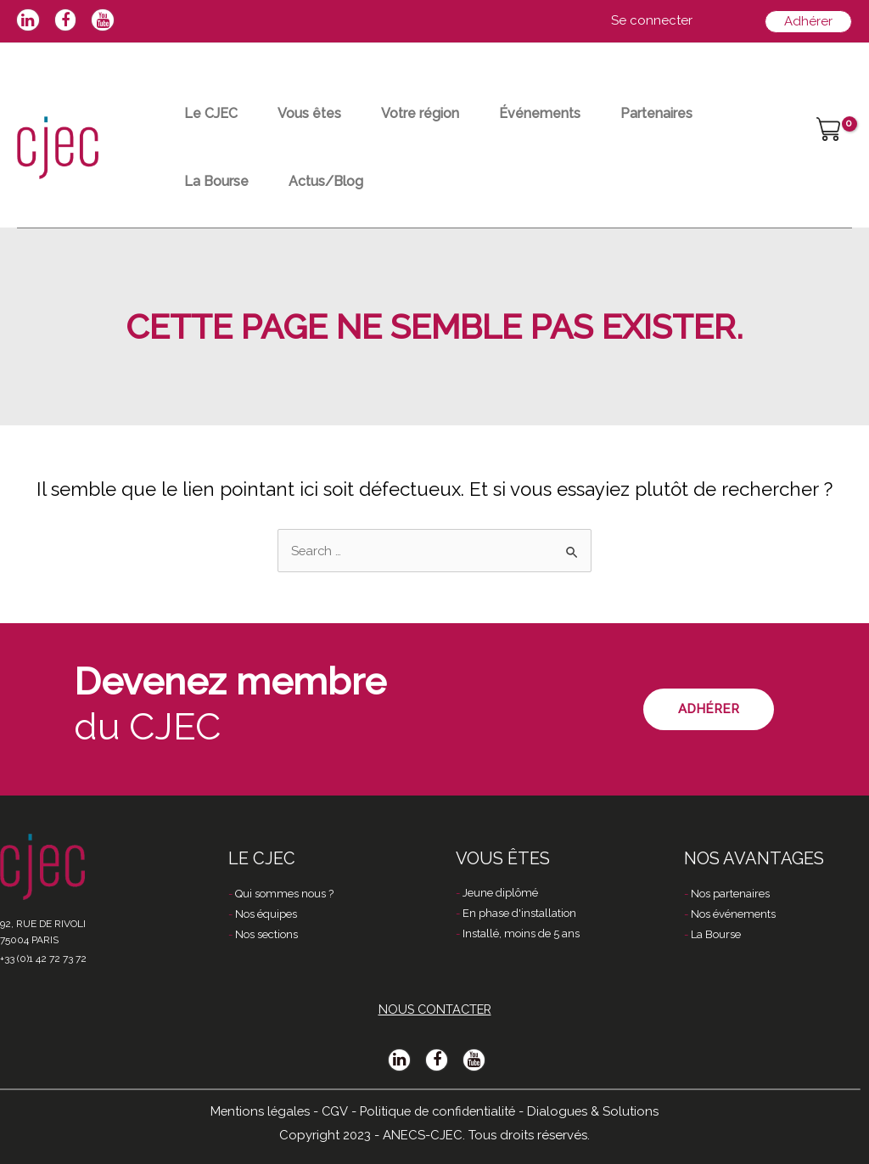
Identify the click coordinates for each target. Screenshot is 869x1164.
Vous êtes (318, 113)
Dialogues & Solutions (597, 1110)
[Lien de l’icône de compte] (651, 21)
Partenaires (684, 113)
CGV (332, 1110)
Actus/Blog (335, 181)
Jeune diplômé (500, 893)
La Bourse (219, 181)
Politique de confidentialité (438, 1110)
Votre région (435, 113)
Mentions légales (256, 1110)
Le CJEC (213, 113)
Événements (561, 113)
